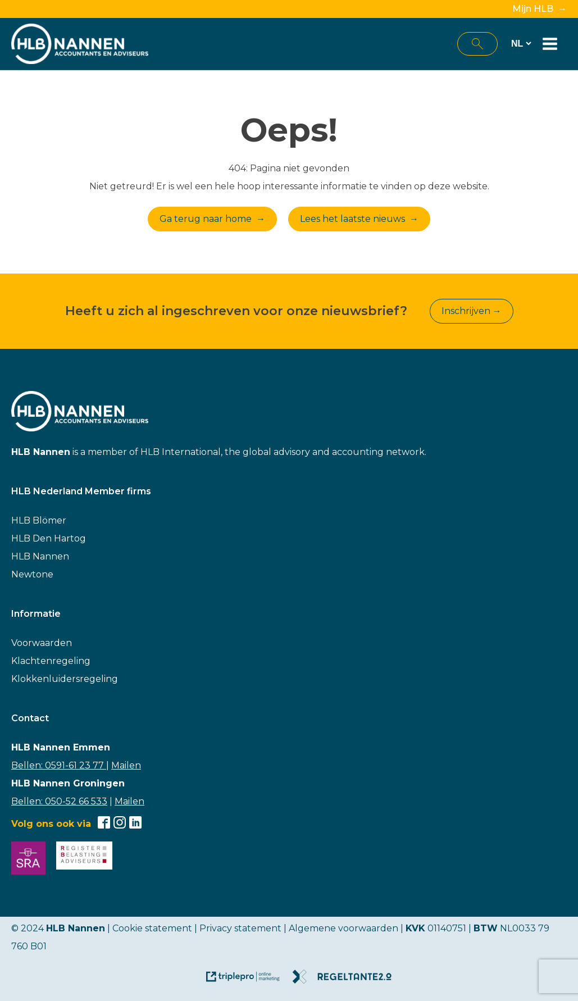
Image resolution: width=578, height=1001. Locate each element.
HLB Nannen (40, 556)
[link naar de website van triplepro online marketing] (248, 980)
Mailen (126, 765)
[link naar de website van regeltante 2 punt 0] (346, 980)
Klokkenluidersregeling (64, 679)
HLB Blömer (38, 520)
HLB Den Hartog (48, 538)
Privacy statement (240, 928)
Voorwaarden (41, 643)
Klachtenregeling (50, 661)
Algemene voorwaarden (343, 928)
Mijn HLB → (539, 8)
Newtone (32, 574)
